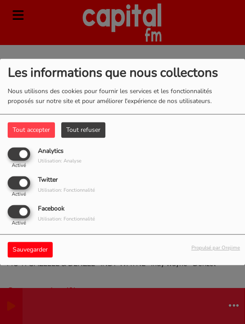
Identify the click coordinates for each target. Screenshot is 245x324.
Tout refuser (83, 130)
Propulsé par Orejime (215, 248)
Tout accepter (31, 130)
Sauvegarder (30, 250)
